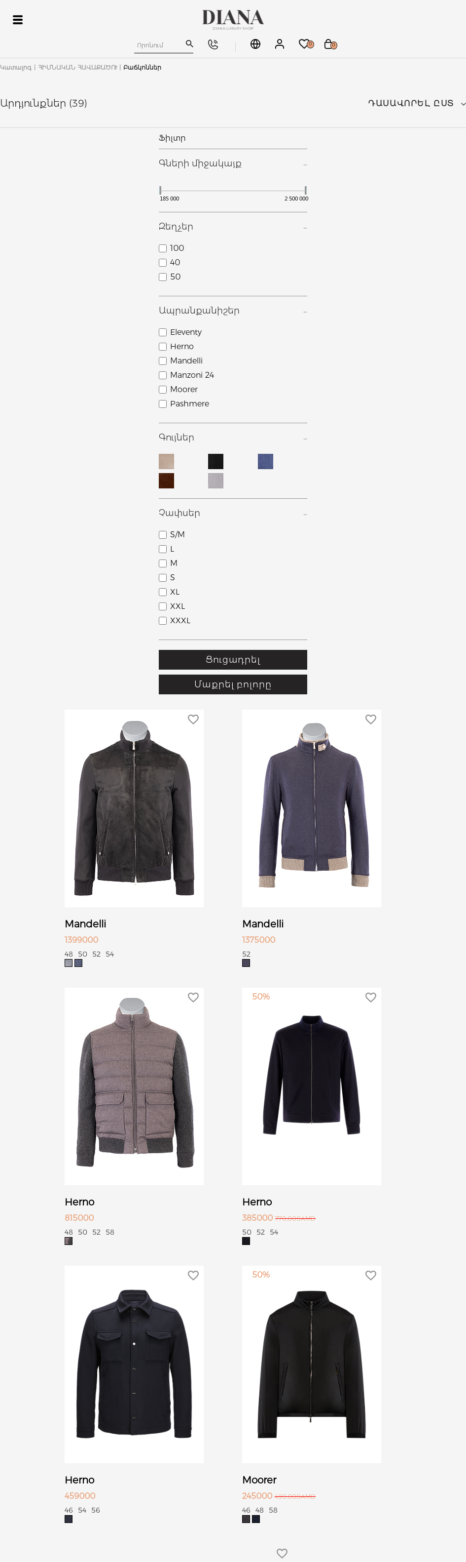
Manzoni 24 (192, 375)
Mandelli (186, 360)
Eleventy (186, 332)
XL (174, 592)
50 (175, 276)
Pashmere (189, 403)
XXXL (180, 620)
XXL (177, 606)
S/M (177, 534)
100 (177, 248)
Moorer (184, 389)
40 (175, 262)
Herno (182, 346)
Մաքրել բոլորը (233, 684)
